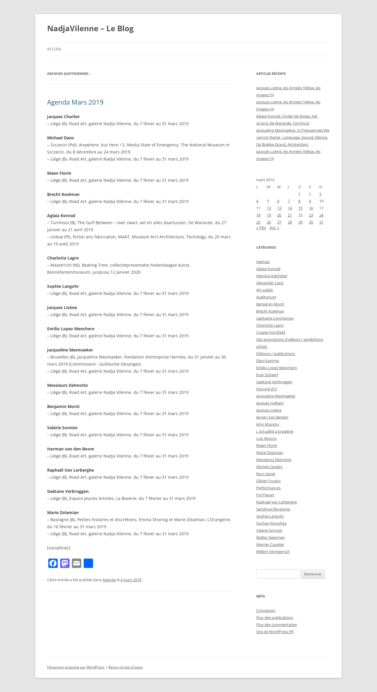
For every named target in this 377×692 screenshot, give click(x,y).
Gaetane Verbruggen (274, 381)
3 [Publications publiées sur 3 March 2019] (320, 193)
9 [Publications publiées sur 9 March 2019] (310, 201)
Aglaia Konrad (268, 268)
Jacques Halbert (270, 403)
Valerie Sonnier (269, 530)
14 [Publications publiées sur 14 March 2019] (290, 208)
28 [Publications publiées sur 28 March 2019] (290, 222)
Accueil (54, 49)
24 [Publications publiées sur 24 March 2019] (321, 215)
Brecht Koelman (270, 311)
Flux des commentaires (276, 624)
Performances (268, 487)
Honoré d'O (266, 389)
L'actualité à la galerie (274, 431)
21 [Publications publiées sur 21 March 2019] (290, 215)
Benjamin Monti (270, 304)
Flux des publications (274, 617)
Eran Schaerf (267, 374)
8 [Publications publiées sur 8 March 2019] (299, 201)
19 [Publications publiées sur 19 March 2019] (269, 215)
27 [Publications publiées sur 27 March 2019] (279, 222)
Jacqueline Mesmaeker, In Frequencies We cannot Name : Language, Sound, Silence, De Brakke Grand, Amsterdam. (292, 137)
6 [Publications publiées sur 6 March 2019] (278, 201)
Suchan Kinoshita (271, 523)
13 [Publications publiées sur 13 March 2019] (279, 208)
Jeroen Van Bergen (272, 417)
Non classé (265, 473)
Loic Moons (266, 438)
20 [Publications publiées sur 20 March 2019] (279, 215)
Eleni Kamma (267, 360)
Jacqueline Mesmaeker (275, 396)
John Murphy (267, 424)
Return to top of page (125, 667)
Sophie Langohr (270, 516)
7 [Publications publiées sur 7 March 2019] (289, 201)
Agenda (109, 579)
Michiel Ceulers (269, 466)
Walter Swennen (270, 537)
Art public (264, 290)
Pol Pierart (265, 495)
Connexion (265, 610)
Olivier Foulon (268, 480)
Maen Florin (266, 445)
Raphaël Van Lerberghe (276, 502)
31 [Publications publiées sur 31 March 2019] (321, 222)
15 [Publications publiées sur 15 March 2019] (300, 208)
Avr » (274, 227)
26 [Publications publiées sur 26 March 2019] (269, 222)
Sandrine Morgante (273, 509)
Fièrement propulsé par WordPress (76, 667)
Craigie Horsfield (270, 332)
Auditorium (266, 297)
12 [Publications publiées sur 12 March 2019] (269, 208)
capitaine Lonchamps (275, 318)
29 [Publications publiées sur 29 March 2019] (300, 222)
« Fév (261, 227)
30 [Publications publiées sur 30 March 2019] (311, 222)
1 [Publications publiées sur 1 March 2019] (299, 193)
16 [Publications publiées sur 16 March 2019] (311, 208)
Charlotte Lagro (270, 325)
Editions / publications (275, 353)
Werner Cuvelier (270, 544)
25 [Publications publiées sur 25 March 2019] (258, 222)
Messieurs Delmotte (273, 459)
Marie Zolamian (269, 452)
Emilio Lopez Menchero (276, 367)
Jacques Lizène (269, 410)
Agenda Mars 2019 (75, 102)
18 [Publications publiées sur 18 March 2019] (258, 215)
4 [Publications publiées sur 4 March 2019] (257, 201)
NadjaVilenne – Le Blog (90, 28)
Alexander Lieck (270, 282)
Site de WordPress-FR (275, 631)
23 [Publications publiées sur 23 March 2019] (311, 215)
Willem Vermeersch (273, 551)
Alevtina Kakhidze (271, 275)
